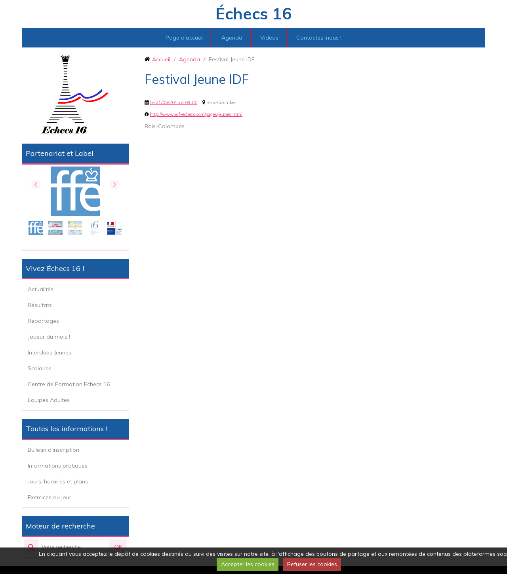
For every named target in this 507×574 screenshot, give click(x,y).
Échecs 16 (253, 13)
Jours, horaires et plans (58, 481)
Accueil (161, 59)
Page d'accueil (185, 37)
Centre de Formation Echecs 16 (69, 384)
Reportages (43, 320)
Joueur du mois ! (49, 336)
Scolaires (39, 368)
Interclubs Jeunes (49, 352)
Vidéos (269, 37)
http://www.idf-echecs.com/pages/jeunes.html (196, 114)
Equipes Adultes (49, 400)
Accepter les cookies (247, 564)
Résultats (40, 305)
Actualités (40, 289)
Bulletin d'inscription (53, 449)
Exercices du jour (49, 497)
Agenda (231, 37)
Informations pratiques (58, 465)
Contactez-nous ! (318, 37)
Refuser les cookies (312, 564)
